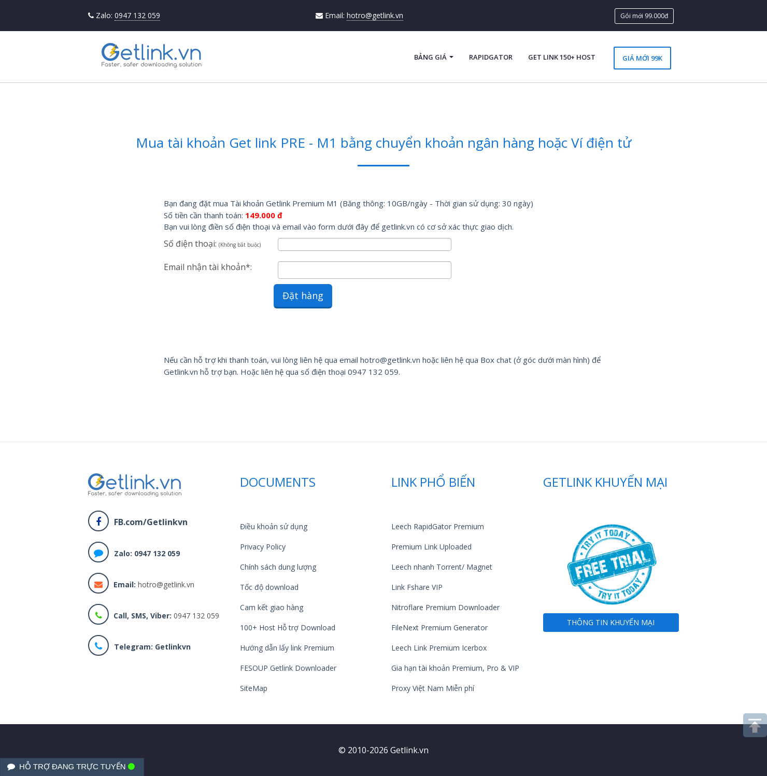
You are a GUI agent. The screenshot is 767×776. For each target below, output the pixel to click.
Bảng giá (433, 57)
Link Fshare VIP (417, 587)
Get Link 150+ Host (561, 57)
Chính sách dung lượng (278, 567)
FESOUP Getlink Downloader (288, 668)
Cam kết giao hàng (271, 607)
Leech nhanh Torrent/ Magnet (441, 567)
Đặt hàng (302, 295)
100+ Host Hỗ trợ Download (287, 627)
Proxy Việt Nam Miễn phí (432, 688)
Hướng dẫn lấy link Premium (287, 648)
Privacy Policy (263, 547)
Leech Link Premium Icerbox (439, 648)
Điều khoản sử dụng (273, 526)
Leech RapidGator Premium (437, 526)
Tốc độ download (269, 587)
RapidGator (491, 57)
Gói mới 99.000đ (644, 15)
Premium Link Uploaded (431, 547)
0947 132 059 (137, 15)
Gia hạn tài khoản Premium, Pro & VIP (455, 668)
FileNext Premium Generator (439, 627)
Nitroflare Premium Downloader (445, 607)
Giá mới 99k (642, 58)
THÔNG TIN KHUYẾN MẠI (611, 622)
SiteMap (253, 688)
